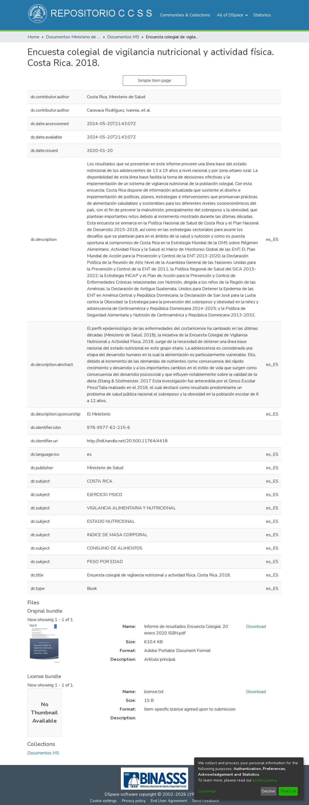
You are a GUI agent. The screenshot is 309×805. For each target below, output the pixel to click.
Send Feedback (205, 800)
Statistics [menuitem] (262, 15)
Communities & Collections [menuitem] (185, 15)
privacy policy (264, 780)
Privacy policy (133, 800)
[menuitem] (232, 15)
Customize (207, 791)
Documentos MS (123, 37)
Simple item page (154, 80)
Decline (268, 791)
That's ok (288, 791)
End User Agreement (169, 800)
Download (256, 627)
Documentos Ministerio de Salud (73, 37)
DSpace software (121, 794)
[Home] (90, 15)
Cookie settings (103, 800)
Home (33, 37)
